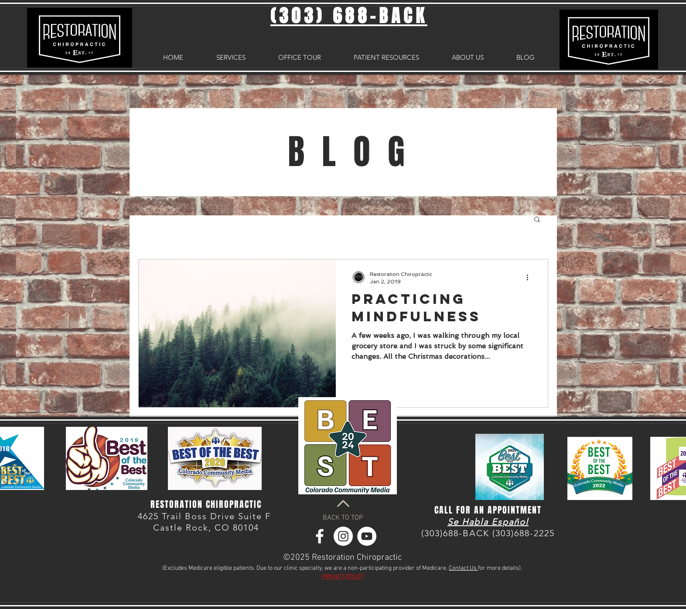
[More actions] (531, 277)
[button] (537, 220)
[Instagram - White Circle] (343, 536)
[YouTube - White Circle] (366, 536)
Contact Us (463, 568)
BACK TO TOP (343, 518)
